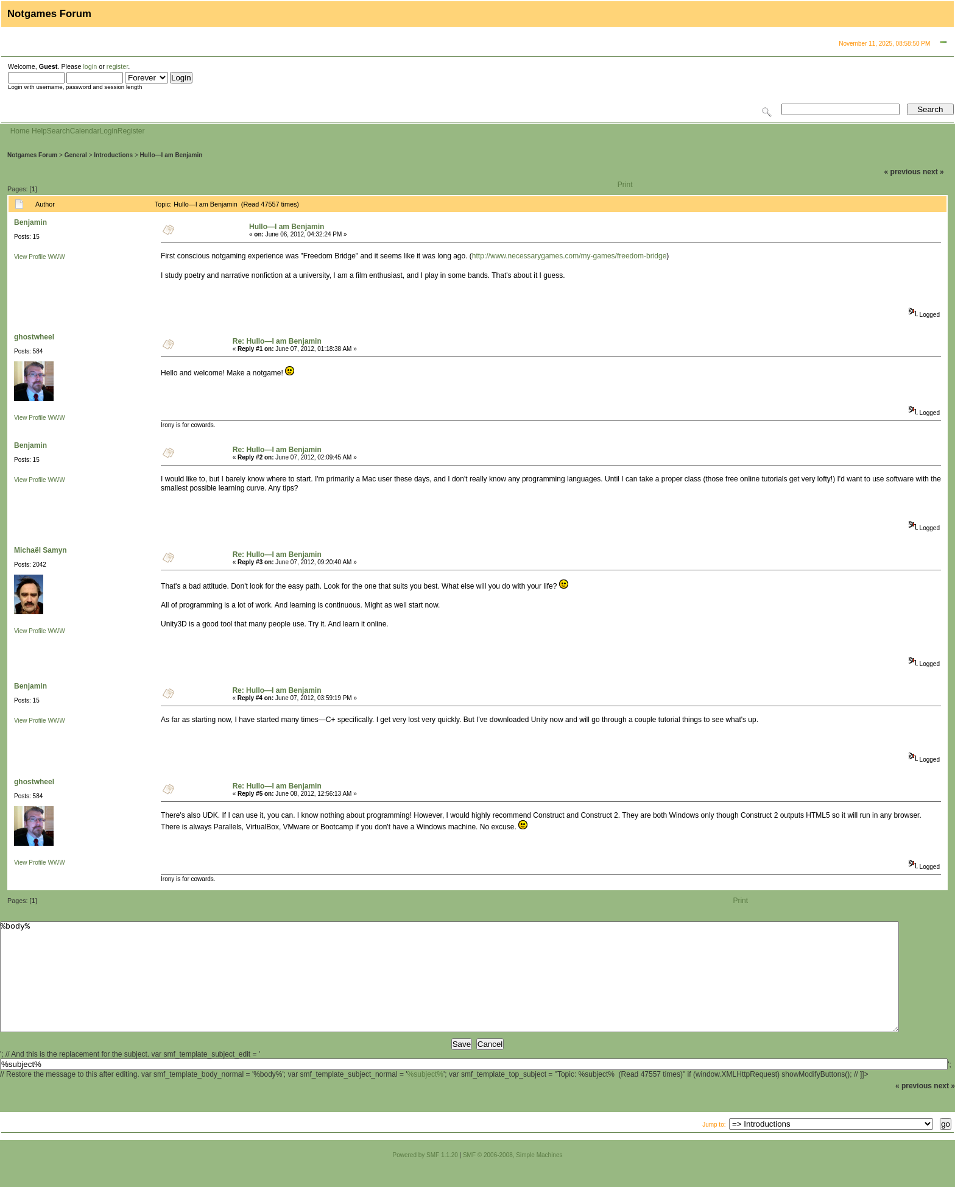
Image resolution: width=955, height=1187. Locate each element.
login (90, 66)
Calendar (85, 131)
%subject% (425, 1096)
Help (39, 131)
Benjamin (30, 222)
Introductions (113, 155)
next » (933, 172)
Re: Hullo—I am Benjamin (277, 341)
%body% (449, 987)
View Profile (30, 256)
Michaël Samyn (40, 550)
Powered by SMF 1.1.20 (425, 1177)
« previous (902, 172)
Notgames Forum (32, 155)
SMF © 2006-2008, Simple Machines (513, 1177)
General (76, 155)
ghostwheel (34, 337)
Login (108, 131)
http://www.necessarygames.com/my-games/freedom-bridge (569, 256)
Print (625, 184)
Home (20, 131)
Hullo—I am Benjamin (171, 155)
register (117, 66)
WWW (56, 256)
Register (131, 131)
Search (58, 131)
